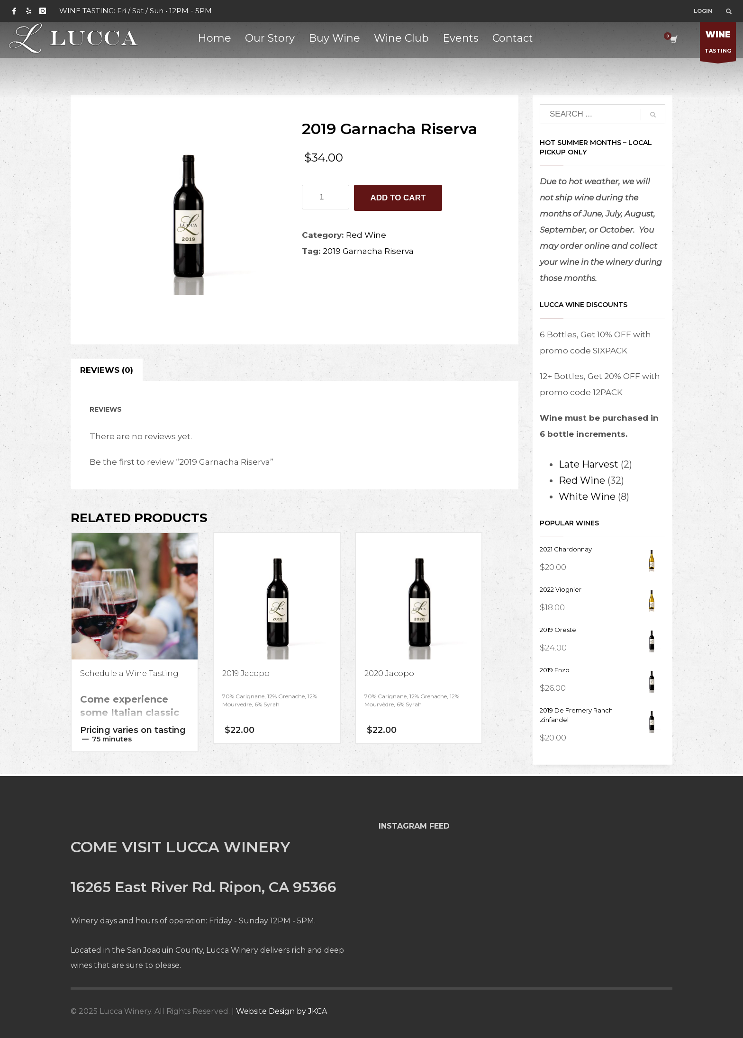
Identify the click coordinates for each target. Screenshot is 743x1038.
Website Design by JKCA (281, 1011)
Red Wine (366, 235)
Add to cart (398, 197)
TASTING (718, 44)
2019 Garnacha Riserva (368, 251)
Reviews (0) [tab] (106, 370)
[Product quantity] (325, 197)
